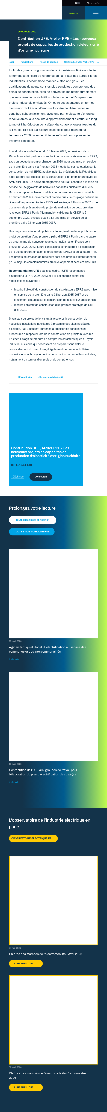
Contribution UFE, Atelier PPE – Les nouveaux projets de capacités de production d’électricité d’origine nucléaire (82, 62)
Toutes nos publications (31, 531)
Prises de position (49, 62)
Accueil (10, 62)
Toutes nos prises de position (32, 520)
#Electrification (25, 377)
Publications (27, 62)
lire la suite (14, 659)
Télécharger (17, 476)
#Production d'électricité (50, 377)
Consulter (41, 477)
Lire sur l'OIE (25, 963)
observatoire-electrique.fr (33, 838)
